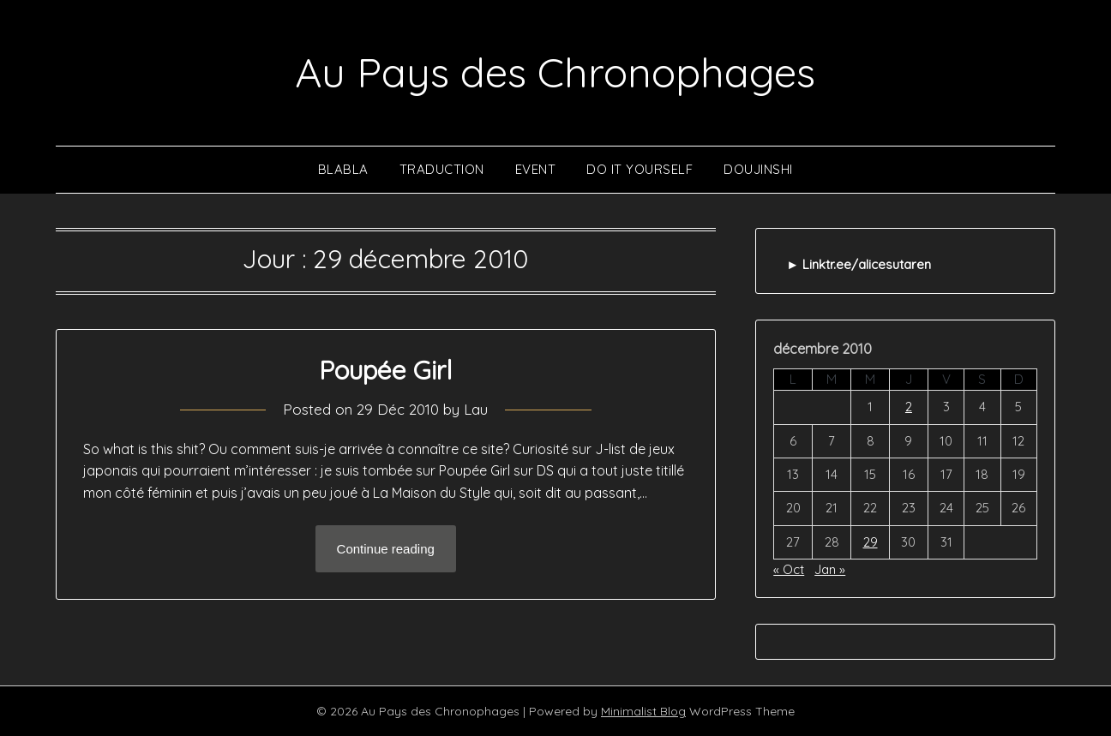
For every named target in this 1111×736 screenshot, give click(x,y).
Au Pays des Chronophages (555, 72)
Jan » (829, 569)
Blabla (343, 169)
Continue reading (386, 549)
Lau (476, 409)
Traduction (441, 169)
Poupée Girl (385, 370)
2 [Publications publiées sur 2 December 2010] (908, 406)
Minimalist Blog (643, 711)
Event (535, 169)
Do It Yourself (639, 169)
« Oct (788, 569)
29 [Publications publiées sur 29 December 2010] (870, 542)
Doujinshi (758, 169)
